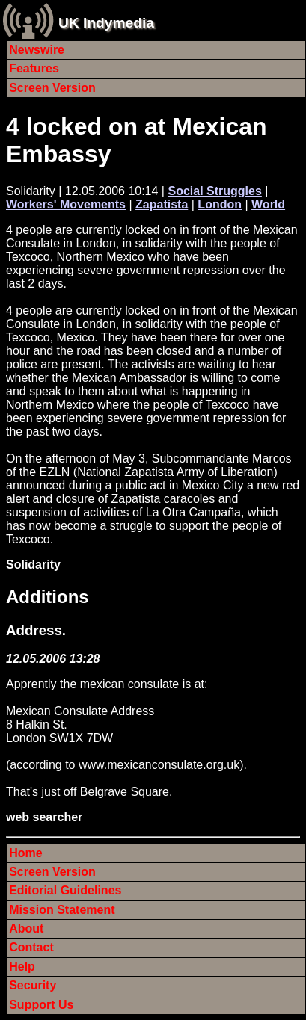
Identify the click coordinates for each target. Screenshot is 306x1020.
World (268, 204)
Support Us (41, 1004)
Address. (36, 630)
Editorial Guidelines (65, 890)
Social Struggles (214, 191)
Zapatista (161, 204)
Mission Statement (61, 909)
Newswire (36, 49)
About (26, 928)
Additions (47, 597)
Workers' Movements (66, 204)
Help (22, 966)
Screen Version (52, 87)
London (220, 204)
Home (25, 853)
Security (32, 985)
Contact (31, 947)
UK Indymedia (106, 23)
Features (34, 68)
